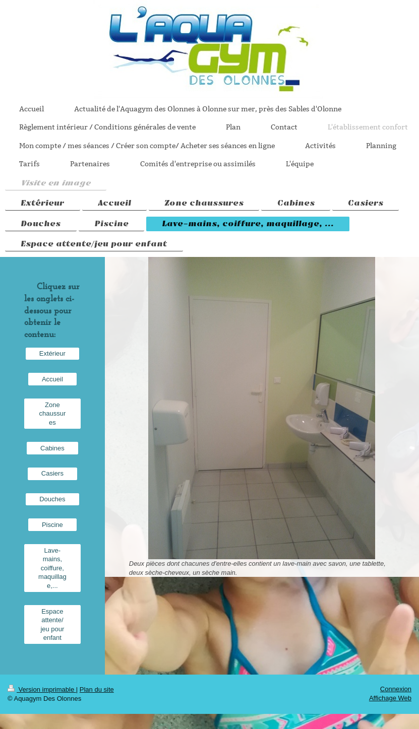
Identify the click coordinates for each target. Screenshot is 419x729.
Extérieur (52, 353)
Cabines (52, 448)
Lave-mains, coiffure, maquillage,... (52, 568)
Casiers (52, 473)
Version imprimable (42, 689)
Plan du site (97, 689)
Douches (52, 499)
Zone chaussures (52, 413)
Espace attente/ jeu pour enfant (52, 625)
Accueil (52, 379)
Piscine (52, 524)
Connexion (395, 689)
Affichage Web (390, 698)
